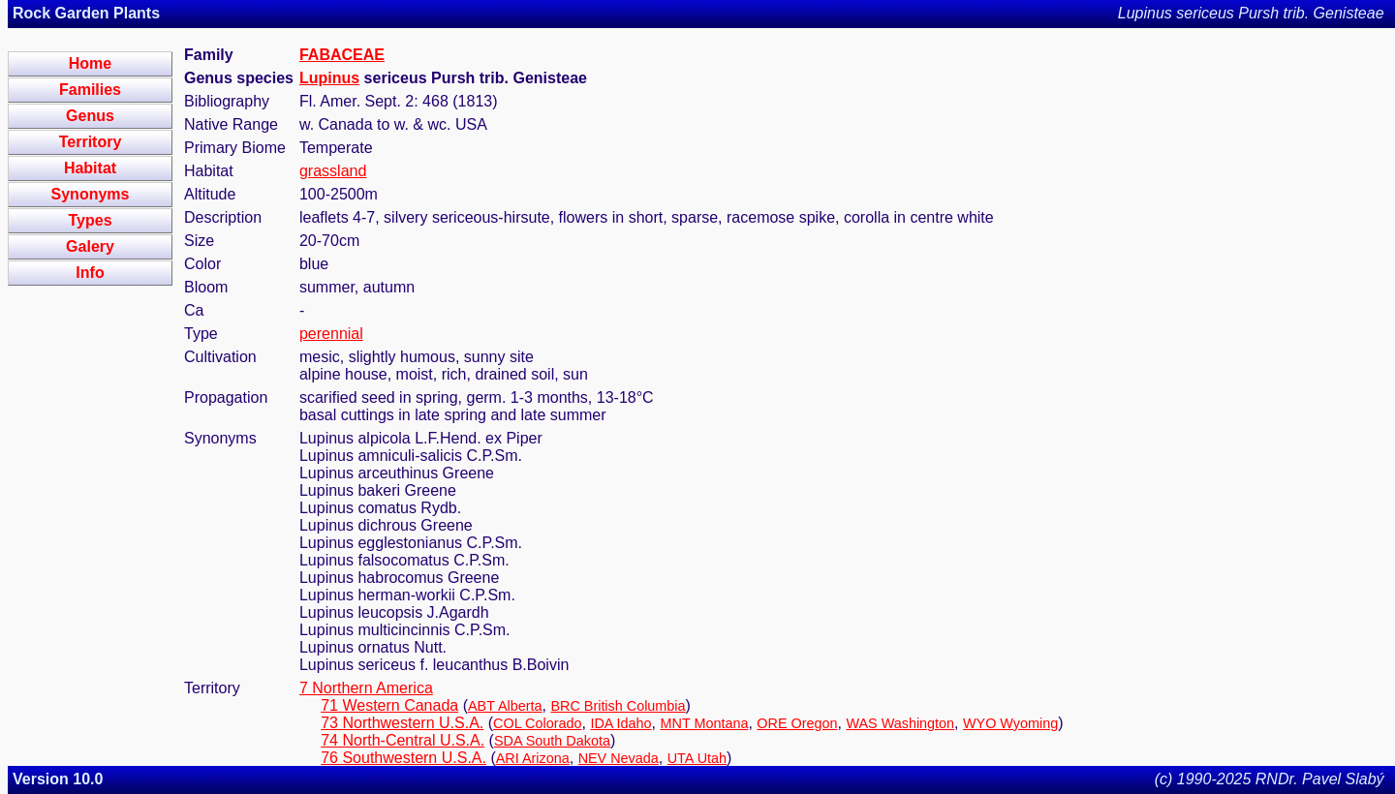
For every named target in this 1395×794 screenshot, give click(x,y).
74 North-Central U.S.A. (402, 740)
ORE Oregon (797, 723)
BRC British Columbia (617, 706)
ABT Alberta (505, 706)
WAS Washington (900, 723)
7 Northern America (366, 688)
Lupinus (329, 78)
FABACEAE (342, 54)
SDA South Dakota (552, 740)
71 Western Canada (389, 705)
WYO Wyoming (1010, 723)
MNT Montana (705, 723)
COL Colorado (537, 723)
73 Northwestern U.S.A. (402, 723)
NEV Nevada (618, 758)
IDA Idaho (620, 723)
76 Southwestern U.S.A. (403, 757)
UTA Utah (697, 758)
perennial (331, 333)
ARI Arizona (533, 758)
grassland (332, 171)
